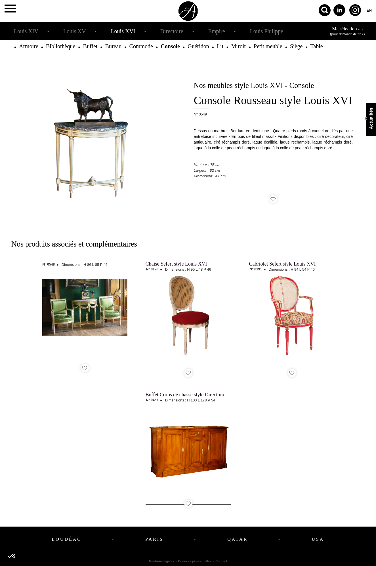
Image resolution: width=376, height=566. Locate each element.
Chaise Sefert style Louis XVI (176, 264)
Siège (296, 46)
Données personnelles (194, 561)
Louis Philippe (266, 31)
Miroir (238, 46)
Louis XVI (123, 31)
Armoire (28, 46)
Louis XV (74, 31)
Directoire (171, 31)
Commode (141, 46)
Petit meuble (268, 46)
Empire (216, 31)
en (369, 10)
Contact (221, 561)
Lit (220, 46)
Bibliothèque (60, 46)
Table (316, 46)
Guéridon (198, 46)
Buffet (90, 46)
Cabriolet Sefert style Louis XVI (282, 264)
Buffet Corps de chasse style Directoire (186, 394)
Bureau (113, 46)
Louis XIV (26, 31)
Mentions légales (161, 561)
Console (170, 46)
